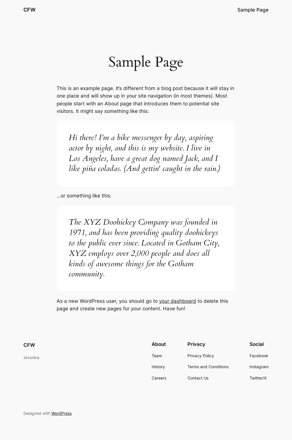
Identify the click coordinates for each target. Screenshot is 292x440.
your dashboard (177, 301)
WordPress (61, 413)
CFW (29, 10)
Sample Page (253, 10)
